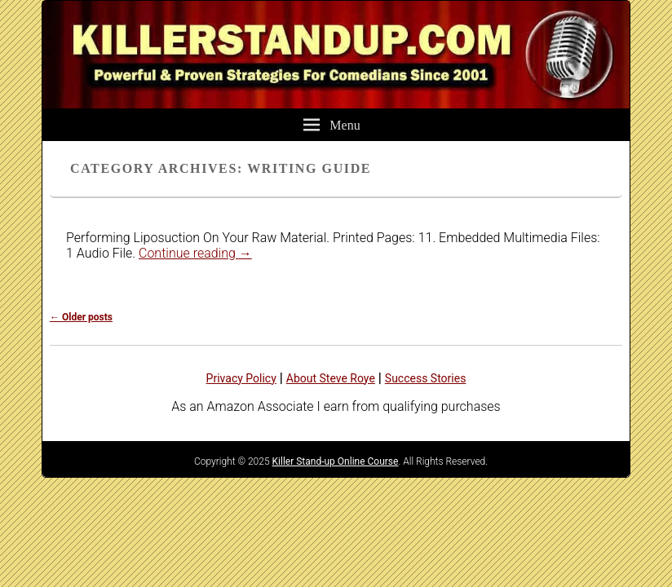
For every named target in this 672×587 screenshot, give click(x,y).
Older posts (81, 317)
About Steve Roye (330, 378)
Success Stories (425, 378)
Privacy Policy (241, 378)
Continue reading (195, 253)
